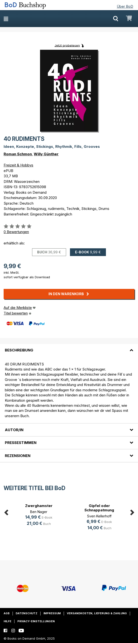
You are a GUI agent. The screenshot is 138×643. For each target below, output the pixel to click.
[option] (38, 515)
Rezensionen (17, 455)
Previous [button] (6, 512)
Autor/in (14, 430)
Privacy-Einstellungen (36, 621)
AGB (7, 613)
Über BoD (125, 6)
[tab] (69, 347)
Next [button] (132, 512)
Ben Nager (38, 512)
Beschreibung (19, 350)
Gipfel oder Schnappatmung (99, 507)
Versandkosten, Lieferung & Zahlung (97, 613)
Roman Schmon (18, 154)
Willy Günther (46, 154)
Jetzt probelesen (67, 45)
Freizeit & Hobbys (18, 165)
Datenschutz (26, 613)
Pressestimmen (20, 442)
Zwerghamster (39, 505)
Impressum (52, 613)
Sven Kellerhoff (99, 516)
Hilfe (7, 621)
